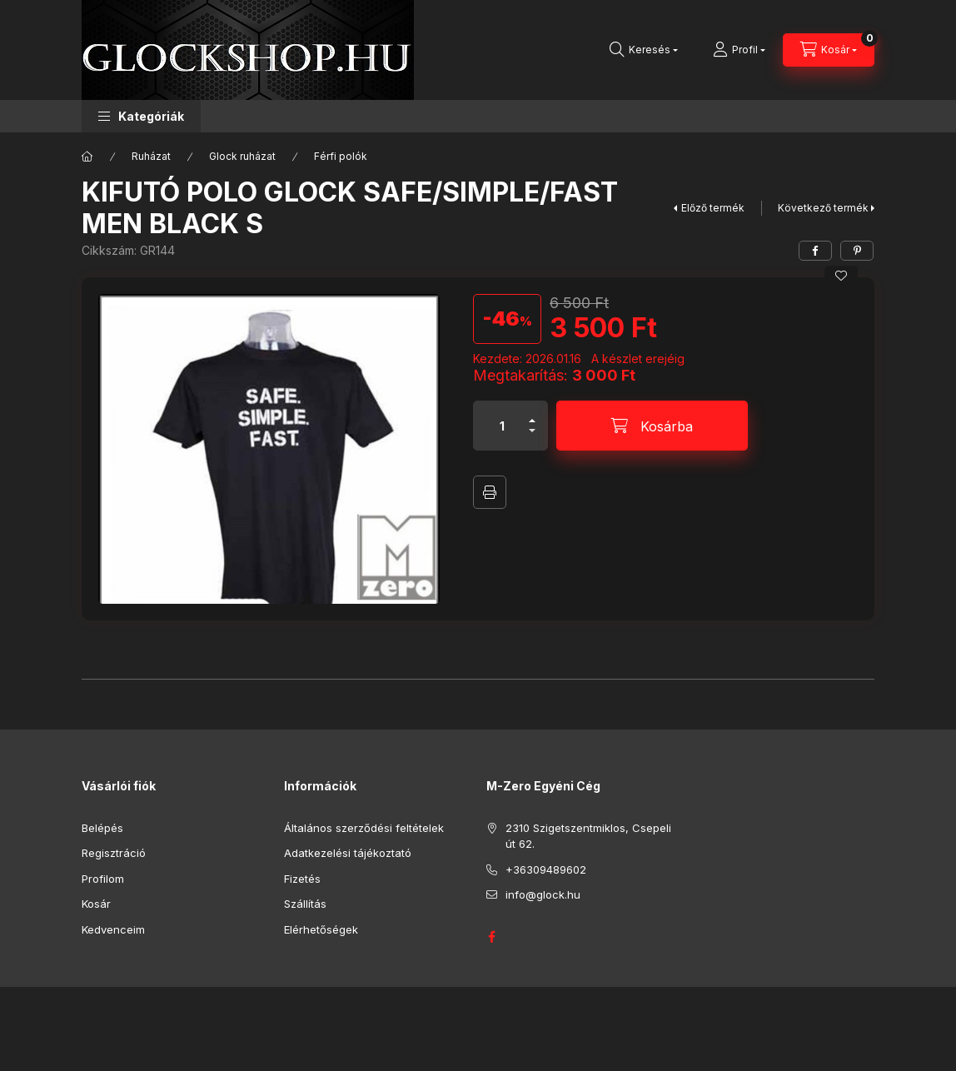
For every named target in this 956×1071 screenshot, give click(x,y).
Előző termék (712, 208)
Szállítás (305, 903)
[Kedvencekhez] (841, 276)
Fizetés (302, 878)
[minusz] (532, 438)
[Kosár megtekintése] (828, 50)
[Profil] (739, 50)
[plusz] (532, 413)
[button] (141, 116)
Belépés (102, 827)
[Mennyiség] (502, 425)
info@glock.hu (542, 894)
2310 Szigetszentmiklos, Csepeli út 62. (588, 836)
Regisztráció (114, 852)
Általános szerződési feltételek (364, 827)
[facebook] (815, 251)
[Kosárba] (652, 426)
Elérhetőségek (321, 929)
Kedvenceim (113, 929)
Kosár (96, 903)
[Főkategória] (87, 156)
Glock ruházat (242, 156)
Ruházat (151, 156)
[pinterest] (857, 251)
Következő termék (823, 208)
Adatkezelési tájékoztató (347, 852)
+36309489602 (545, 869)
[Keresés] (643, 50)
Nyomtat (489, 492)
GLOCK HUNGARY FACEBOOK (491, 937)
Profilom (103, 878)
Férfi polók (340, 156)
